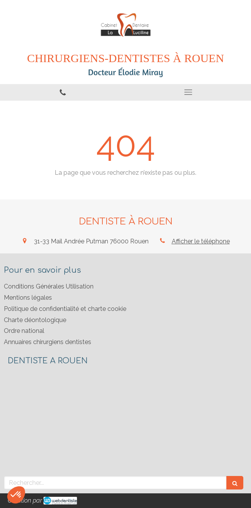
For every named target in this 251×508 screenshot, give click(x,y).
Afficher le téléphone (201, 241)
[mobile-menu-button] (188, 92)
